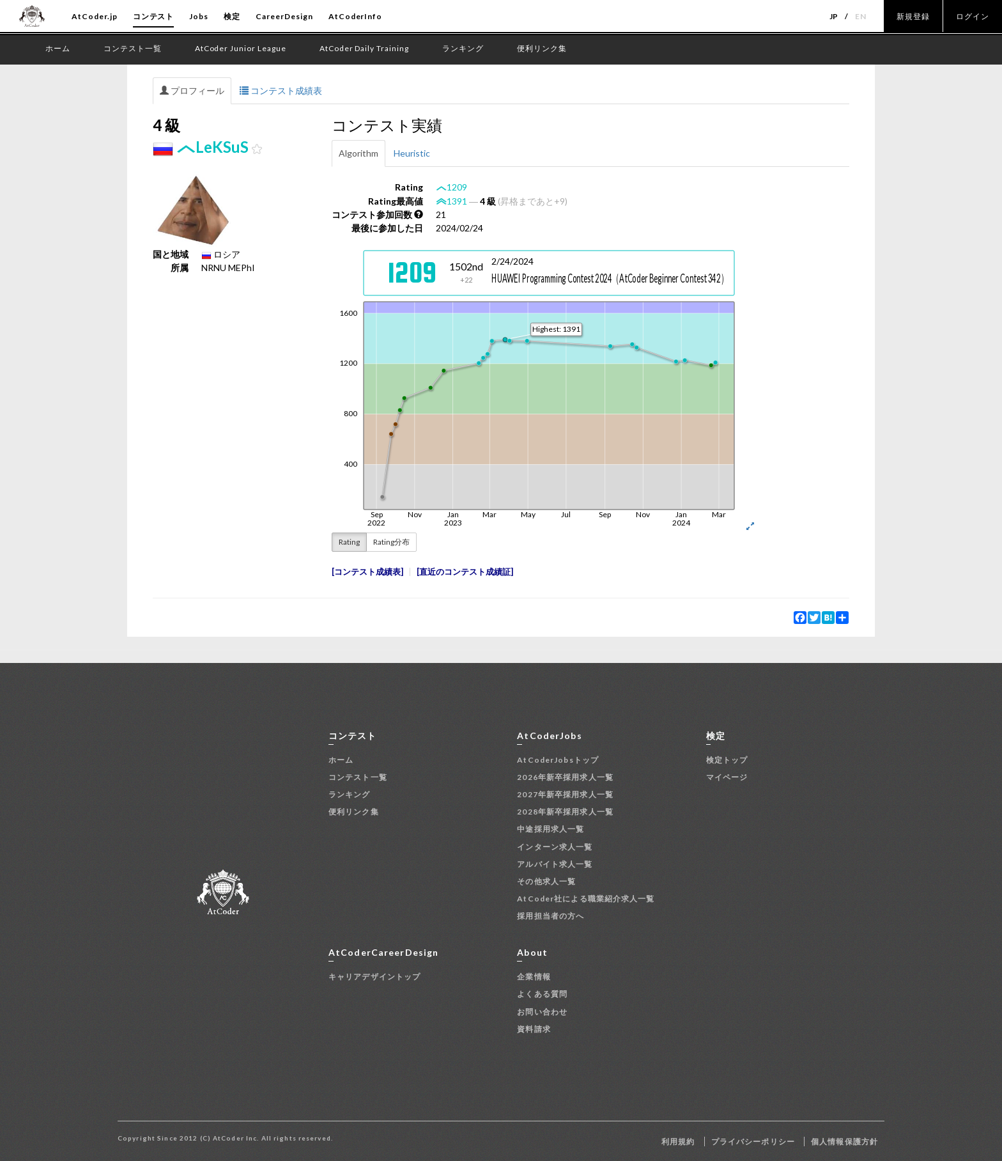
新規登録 (913, 16)
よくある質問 (542, 994)
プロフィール (192, 90)
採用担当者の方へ (550, 916)
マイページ (727, 777)
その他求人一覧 (546, 881)
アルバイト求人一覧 (554, 864)
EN (861, 16)
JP (834, 16)
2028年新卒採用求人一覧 (565, 811)
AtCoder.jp (95, 16)
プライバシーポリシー (753, 1141)
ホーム (340, 760)
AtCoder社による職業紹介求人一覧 (585, 898)
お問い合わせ (542, 1012)
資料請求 (533, 1029)
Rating (349, 542)
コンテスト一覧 (357, 777)
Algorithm (358, 153)
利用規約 (678, 1141)
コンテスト (153, 16)
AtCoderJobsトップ (558, 760)
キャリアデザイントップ (374, 976)
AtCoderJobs (549, 735)
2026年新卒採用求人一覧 (565, 777)
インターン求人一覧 (554, 847)
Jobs (198, 16)
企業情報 (533, 976)
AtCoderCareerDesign (383, 952)
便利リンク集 (353, 811)
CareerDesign (284, 16)
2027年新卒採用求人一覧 (565, 794)
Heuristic (412, 153)
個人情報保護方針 (844, 1141)
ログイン (972, 16)
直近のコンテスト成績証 (465, 572)
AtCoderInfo (355, 16)
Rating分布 (391, 542)
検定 (232, 16)
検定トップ (727, 760)
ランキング (349, 794)
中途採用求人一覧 (550, 829)
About (532, 952)
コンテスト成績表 (281, 90)
